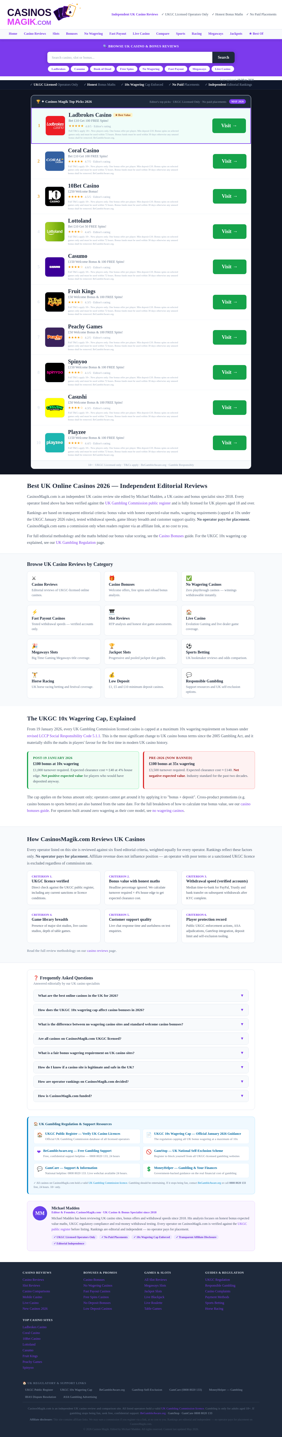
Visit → (229, 125)
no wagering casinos (168, 811)
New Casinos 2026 (35, 1309)
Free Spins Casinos (96, 1297)
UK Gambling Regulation (76, 543)
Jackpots (236, 34)
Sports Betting (214, 1303)
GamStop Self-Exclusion (147, 1389)
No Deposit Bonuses (97, 1303)
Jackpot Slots (153, 1291)
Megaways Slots (155, 1285)
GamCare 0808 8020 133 (197, 1413)
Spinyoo (28, 1368)
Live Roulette (153, 1303)
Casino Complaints (218, 1291)
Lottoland (29, 1344)
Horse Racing (214, 1309)
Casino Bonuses (171, 536)
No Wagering (93, 34)
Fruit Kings (30, 1356)
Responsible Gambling (220, 1285)
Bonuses (72, 34)
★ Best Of (256, 34)
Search (223, 57)
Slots (56, 34)
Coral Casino (31, 1333)
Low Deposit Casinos (97, 1309)
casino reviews (97, 951)
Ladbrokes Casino (35, 1327)
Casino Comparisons (36, 1291)
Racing (197, 34)
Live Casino (141, 34)
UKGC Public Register (39, 1389)
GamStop (174, 1413)
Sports (180, 34)
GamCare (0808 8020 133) (185, 1389)
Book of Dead (102, 69)
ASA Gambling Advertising (80, 1396)
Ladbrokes (58, 69)
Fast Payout (117, 34)
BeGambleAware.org (209, 1182)
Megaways (215, 34)
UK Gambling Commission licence (107, 1182)
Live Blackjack (154, 1297)
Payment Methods (217, 1297)
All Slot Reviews (155, 1280)
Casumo (79, 69)
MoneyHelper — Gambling (226, 1389)
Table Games (153, 1309)
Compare (162, 34)
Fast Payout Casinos (96, 1291)
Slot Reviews (31, 1285)
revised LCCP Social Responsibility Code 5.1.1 (63, 736)
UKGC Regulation (217, 1280)
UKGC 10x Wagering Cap (76, 1389)
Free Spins (127, 69)
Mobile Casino (32, 1297)
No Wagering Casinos (97, 1285)
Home (13, 34)
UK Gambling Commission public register (138, 503)
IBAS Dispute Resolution (40, 1396)
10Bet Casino (31, 1339)
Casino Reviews (35, 34)
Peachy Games (32, 1362)
